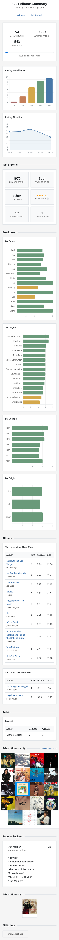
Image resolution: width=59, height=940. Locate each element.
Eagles (9, 591)
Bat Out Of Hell (14, 656)
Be (7, 613)
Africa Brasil (12, 622)
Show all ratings (15, 933)
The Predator (13, 582)
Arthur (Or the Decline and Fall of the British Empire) (15, 634)
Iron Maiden (12, 647)
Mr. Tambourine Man (16, 573)
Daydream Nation (15, 695)
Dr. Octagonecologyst (17, 686)
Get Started (36, 14)
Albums (21, 14)
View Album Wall (49, 748)
